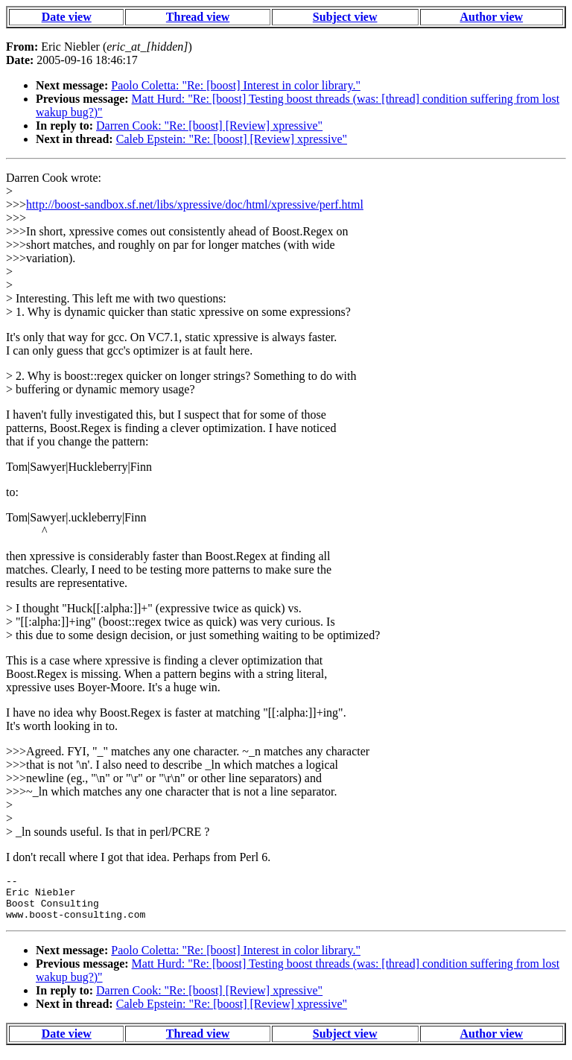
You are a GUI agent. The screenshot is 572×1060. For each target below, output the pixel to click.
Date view (67, 16)
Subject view (345, 16)
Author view (492, 16)
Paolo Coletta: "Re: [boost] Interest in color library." (235, 85)
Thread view (197, 16)
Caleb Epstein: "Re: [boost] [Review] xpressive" (231, 139)
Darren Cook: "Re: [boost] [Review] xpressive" (209, 125)
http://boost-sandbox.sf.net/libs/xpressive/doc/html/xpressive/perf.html (194, 204)
